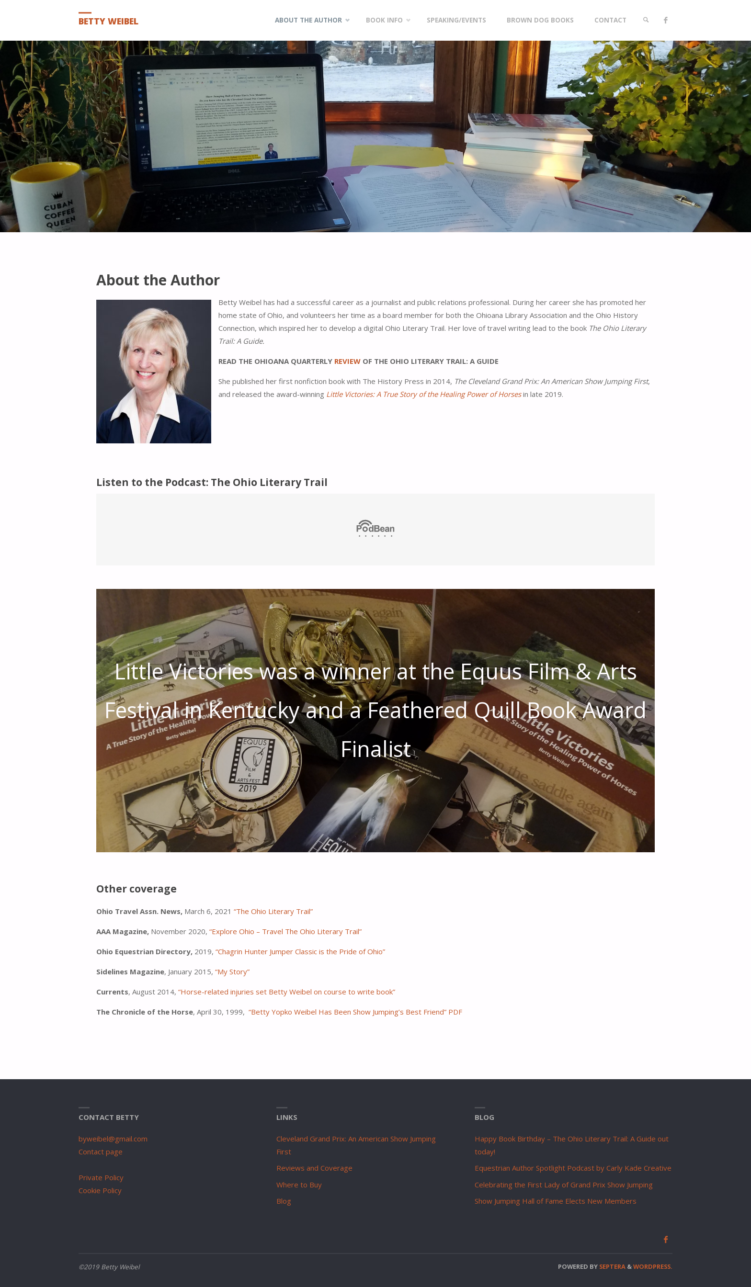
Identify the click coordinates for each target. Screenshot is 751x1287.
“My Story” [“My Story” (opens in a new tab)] (232, 971)
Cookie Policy (100, 1190)
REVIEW (347, 361)
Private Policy (101, 1177)
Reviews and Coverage (314, 1168)
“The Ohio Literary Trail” (273, 911)
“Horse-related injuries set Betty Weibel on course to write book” (286, 991)
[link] (646, 20)
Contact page (101, 1151)
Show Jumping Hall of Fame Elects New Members (556, 1201)
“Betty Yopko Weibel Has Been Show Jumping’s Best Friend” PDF (355, 1011)
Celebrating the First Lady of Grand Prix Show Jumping (564, 1184)
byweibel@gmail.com (113, 1138)
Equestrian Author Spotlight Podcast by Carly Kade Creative (573, 1168)
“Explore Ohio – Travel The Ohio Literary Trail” (285, 931)
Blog (283, 1201)
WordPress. (652, 1266)
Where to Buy (299, 1184)
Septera (612, 1266)
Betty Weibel (108, 21)
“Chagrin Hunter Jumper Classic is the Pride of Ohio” (300, 951)
